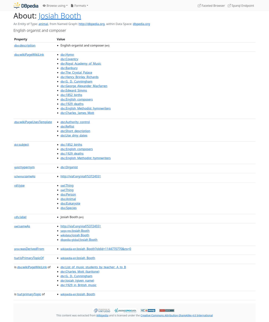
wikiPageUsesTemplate (33, 122)
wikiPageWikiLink (29, 54)
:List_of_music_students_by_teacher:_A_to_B (93, 267)
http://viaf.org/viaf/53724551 (81, 176)
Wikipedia (102, 315)
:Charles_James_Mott (77, 113)
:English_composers (77, 99)
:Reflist (67, 126)
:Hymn (67, 54)
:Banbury (69, 68)
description (24, 45)
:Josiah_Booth (78, 258)
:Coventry (69, 59)
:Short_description (75, 131)
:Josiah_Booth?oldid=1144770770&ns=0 (96, 249)
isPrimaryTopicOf (29, 258)
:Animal (68, 199)
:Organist (69, 167)
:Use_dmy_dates (74, 135)
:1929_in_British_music (78, 285)
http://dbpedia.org (92, 24)
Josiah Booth (60, 15)
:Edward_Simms (74, 90)
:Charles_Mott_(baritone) (80, 272)
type (19, 185)
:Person (68, 194)
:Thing (67, 185)
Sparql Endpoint (241, 6)
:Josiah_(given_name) (77, 280)
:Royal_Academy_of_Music (81, 63)
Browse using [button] (54, 6)
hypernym (24, 167)
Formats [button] (78, 6)
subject (21, 145)
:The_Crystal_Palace (76, 72)
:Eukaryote (70, 203)
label (20, 217)
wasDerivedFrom (29, 249)
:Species (69, 208)
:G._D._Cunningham (76, 81)
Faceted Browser (211, 6)
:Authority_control (75, 122)
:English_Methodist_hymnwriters (86, 108)
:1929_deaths (72, 104)
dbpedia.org (141, 24)
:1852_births (71, 95)
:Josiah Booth (75, 231)
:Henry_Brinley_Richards (79, 77)
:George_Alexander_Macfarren (84, 86)
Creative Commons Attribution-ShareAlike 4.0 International (176, 315)
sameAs (24, 176)
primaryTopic (29, 294)
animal (43, 24)
